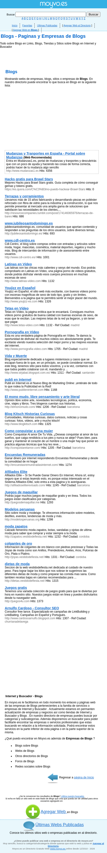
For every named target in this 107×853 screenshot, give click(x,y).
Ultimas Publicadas (47, 25)
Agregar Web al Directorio (77, 25)
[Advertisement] (53, 101)
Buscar (47, 14)
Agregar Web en (25, 30)
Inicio (14, 25)
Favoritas (27, 25)
